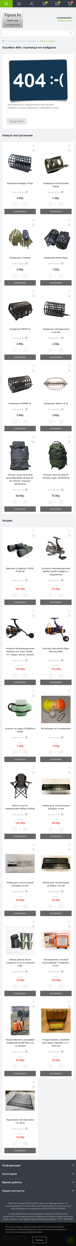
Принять (39, 1240)
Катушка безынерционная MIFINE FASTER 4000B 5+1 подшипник (56, 571)
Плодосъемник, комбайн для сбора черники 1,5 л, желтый (55, 1042)
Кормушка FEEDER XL (20, 403)
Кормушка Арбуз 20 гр (56, 403)
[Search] (71, 33)
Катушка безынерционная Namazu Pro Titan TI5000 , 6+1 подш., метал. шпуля (20, 651)
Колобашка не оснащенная (56, 728)
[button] (31, 3)
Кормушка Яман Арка (55, 257)
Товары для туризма (16, 41)
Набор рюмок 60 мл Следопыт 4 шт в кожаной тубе (20, 962)
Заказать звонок (64, 20)
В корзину (20, 211)
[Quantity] (20, 204)
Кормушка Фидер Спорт (20, 183)
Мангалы (32, 41)
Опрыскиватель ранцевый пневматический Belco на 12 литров (20, 1042)
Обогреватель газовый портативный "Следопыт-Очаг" (56, 962)
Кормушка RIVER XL (20, 329)
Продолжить (17, 121)
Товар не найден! (47, 41)
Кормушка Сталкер (20, 257)
